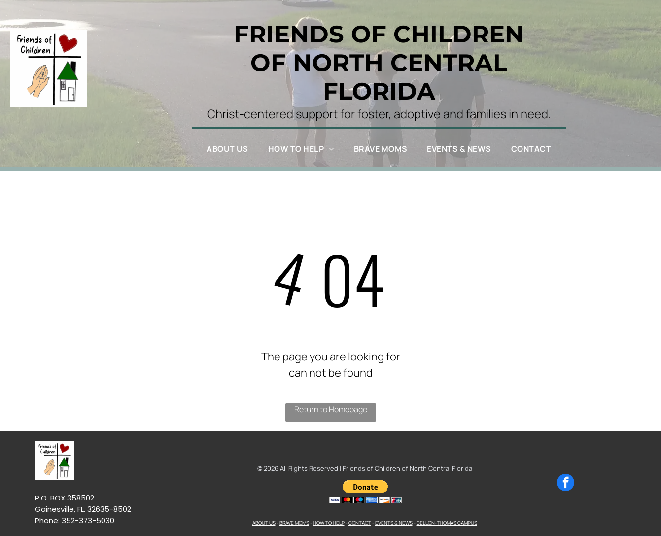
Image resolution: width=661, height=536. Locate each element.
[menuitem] (227, 149)
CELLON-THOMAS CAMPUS (447, 522)
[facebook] (565, 484)
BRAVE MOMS (294, 522)
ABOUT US (264, 522)
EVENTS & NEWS (394, 522)
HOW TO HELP (329, 522)
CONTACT (359, 522)
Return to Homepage (330, 409)
